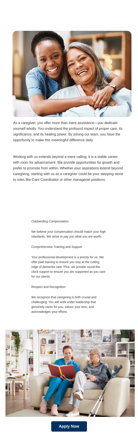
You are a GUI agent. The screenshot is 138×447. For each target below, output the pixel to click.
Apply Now (69, 426)
